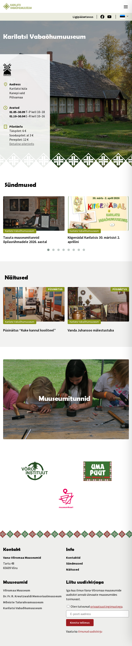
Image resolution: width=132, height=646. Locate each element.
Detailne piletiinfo (21, 144)
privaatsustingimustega (106, 606)
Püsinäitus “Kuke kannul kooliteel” (29, 330)
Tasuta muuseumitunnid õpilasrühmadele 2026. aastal (25, 239)
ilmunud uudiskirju (90, 631)
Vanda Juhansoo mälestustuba (91, 330)
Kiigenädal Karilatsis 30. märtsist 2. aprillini (94, 239)
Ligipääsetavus (83, 17)
